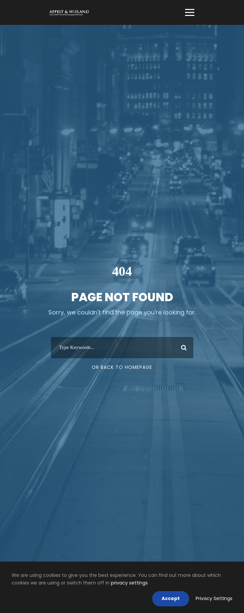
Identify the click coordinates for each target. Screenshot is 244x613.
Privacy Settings (214, 598)
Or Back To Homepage (122, 367)
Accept (171, 598)
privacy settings (129, 582)
